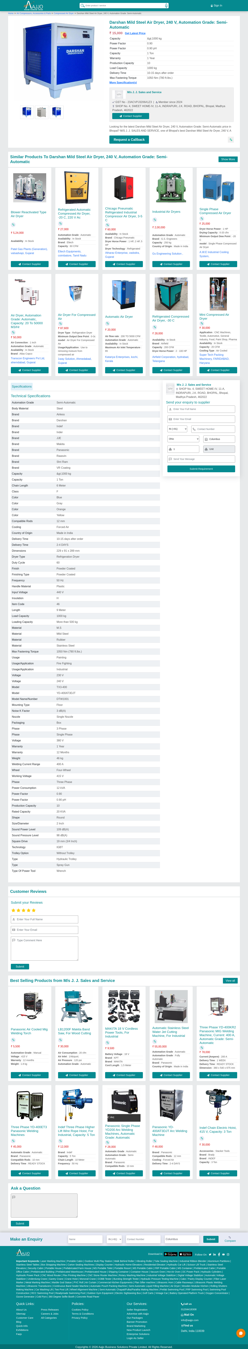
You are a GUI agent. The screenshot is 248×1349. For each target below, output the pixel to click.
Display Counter (104, 1263)
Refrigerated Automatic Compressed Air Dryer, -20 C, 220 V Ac (74, 212)
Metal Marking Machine (37, 1281)
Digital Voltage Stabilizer (190, 1274)
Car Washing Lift (44, 1288)
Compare (230, 1238)
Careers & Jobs (49, 1312)
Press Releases (50, 1308)
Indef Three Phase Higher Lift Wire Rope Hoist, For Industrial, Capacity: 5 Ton (76, 1130)
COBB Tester (104, 1278)
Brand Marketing (136, 1324)
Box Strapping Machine (53, 1263)
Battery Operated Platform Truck (187, 1292)
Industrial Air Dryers (166, 210)
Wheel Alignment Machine (84, 1288)
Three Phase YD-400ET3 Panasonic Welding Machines (29, 1130)
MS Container (185, 1267)
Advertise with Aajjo (138, 1312)
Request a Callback (129, 138)
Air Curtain (90, 1281)
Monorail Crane (88, 1278)
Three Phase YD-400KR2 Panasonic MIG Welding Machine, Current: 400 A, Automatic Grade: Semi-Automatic (217, 1034)
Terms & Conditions (83, 1312)
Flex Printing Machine (74, 1274)
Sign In (216, 5)
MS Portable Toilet (102, 1267)
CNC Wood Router (51, 1274)
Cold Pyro (41, 1295)
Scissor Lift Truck (196, 1263)
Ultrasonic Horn (165, 1281)
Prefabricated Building (42, 1270)
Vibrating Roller (144, 1260)
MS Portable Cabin (143, 1267)
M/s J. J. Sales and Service (144, 91)
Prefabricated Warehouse (69, 1270)
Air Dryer (175, 1285)
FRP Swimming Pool (197, 1288)
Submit (20, 965)
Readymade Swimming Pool (70, 1292)
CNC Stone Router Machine (102, 1274)
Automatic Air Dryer (119, 315)
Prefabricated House (95, 1270)
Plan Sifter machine (145, 1281)
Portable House (53, 1267)
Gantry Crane (56, 1278)
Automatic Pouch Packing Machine (108, 1285)
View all (230, 979)
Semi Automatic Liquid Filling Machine (149, 1285)
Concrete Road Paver (88, 1295)
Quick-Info (22, 1324)
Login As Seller (135, 1337)
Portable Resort (122, 1267)
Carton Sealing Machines (81, 1263)
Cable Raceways (184, 1281)
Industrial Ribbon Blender (193, 1260)
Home (11, 12)
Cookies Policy (80, 1308)
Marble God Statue (62, 1281)
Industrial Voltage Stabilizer (161, 1274)
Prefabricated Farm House (77, 1267)
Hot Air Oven (173, 1270)
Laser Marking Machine (52, 1260)
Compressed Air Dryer (64, 12)
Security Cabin (35, 1267)
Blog (18, 1320)
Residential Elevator (154, 1263)
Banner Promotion (137, 1320)
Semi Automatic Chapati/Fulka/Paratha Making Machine (129, 1288)
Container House (139, 1270)
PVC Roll (78, 1281)
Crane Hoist (71, 1278)
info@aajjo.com (190, 1319)
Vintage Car (161, 1292)
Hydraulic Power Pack (27, 1274)
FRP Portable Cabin (165, 1267)
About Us (21, 1308)
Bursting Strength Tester (126, 1278)
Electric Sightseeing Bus (128, 1292)
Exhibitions (22, 1328)
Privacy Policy (80, 1316)
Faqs (19, 1333)
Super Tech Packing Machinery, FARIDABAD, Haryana (214, 357)
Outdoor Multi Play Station (98, 1260)
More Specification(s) (123, 81)
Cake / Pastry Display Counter (196, 1278)
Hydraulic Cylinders (211, 1270)
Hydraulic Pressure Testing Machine (159, 1278)
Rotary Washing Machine (132, 1274)
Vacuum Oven (157, 1270)
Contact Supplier (132, 114)
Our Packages (135, 1316)
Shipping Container (119, 1270)
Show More (228, 158)
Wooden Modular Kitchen (195, 1285)
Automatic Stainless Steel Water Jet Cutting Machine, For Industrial (170, 1030)
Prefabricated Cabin (204, 1267)
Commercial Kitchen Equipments (115, 1281)
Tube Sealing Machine (166, 1260)
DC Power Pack (190, 1270)
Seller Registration (137, 1308)
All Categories (49, 1316)
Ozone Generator (25, 1295)
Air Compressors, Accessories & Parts (34, 12)
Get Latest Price (135, 32)
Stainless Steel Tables (27, 1263)
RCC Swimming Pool (42, 1292)
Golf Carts (148, 1292)
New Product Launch (138, 1328)
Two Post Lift (61, 1288)
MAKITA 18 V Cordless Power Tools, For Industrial (121, 1031)
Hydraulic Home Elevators (128, 1263)
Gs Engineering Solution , (167, 252)
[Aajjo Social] (210, 1253)
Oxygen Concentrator (217, 1292)
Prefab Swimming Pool (172, 1288)
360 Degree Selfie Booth (62, 1295)
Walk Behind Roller (124, 1260)
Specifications (22, 385)
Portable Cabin (75, 1260)
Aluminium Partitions (219, 1260)
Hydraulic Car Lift (176, 1263)
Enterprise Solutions (138, 1333)
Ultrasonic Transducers (39, 1285)
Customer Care (24, 1316)
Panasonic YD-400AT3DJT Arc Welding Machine (169, 1130)
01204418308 (189, 1308)
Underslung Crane (37, 1278)
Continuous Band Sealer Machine (71, 1285)
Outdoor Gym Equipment (100, 1292)
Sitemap (20, 1312)
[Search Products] (81, 4)
